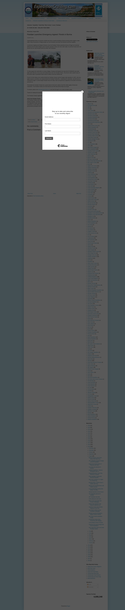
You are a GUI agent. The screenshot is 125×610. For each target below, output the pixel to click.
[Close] (82, 92)
